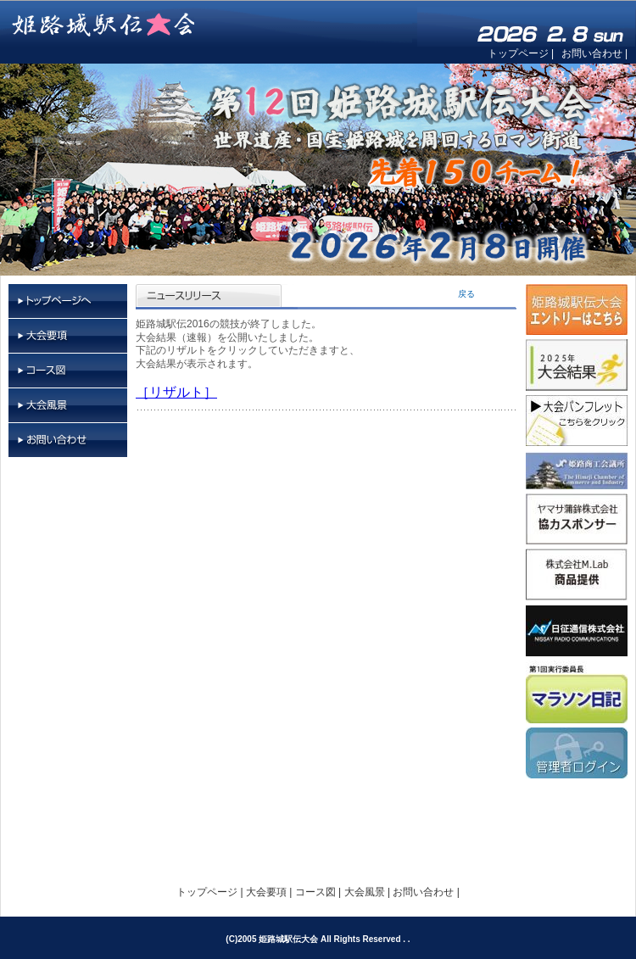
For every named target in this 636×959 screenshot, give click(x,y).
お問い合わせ (591, 53)
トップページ (518, 53)
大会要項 (67, 336)
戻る (466, 293)
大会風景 (67, 405)
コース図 (67, 371)
